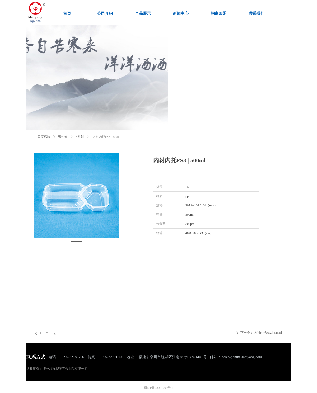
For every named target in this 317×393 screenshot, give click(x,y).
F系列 (80, 137)
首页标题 (44, 137)
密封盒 (63, 137)
